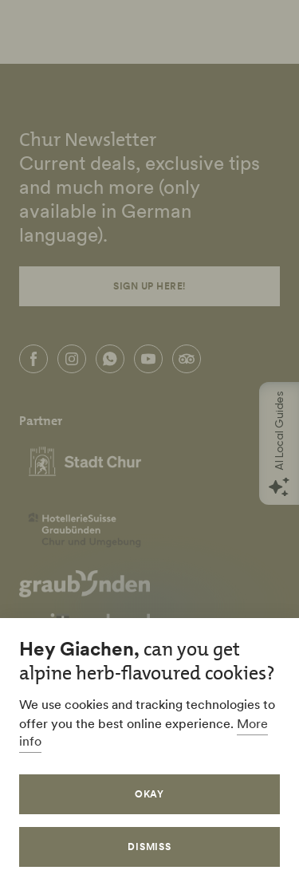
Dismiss (150, 847)
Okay (150, 794)
